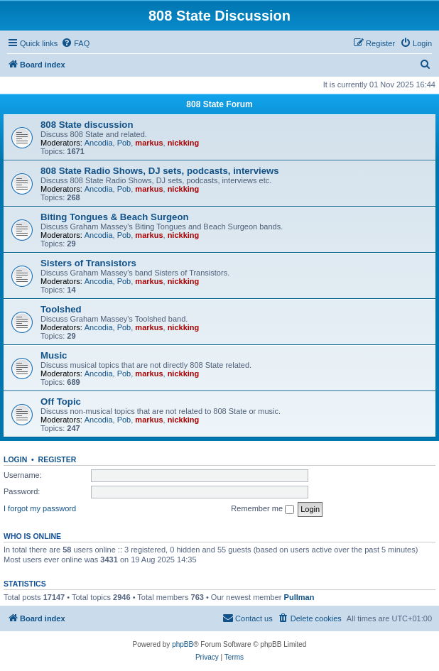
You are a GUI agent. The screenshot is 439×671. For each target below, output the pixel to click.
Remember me (262, 509)
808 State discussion (86, 124)
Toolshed (61, 309)
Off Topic (60, 401)
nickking (184, 142)
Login (15, 459)
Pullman (299, 597)
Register (57, 459)
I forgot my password (40, 508)
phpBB (182, 644)
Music (53, 355)
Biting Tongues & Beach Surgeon (114, 217)
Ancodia (99, 142)
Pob (124, 142)
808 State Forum (219, 104)
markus (149, 142)
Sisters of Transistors (88, 263)
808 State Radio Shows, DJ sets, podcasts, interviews (159, 170)
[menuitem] (75, 43)
